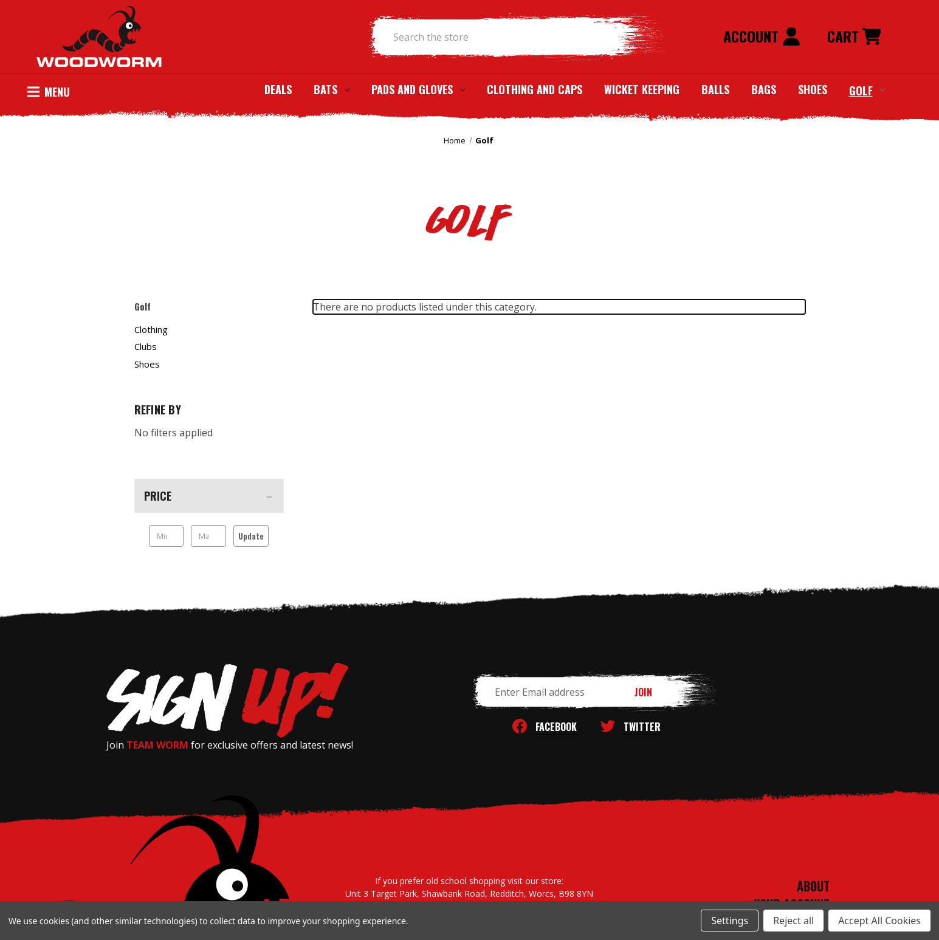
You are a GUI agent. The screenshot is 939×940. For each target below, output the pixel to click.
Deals (278, 89)
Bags (763, 89)
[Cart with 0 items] (854, 37)
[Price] (209, 496)
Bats (331, 89)
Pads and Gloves (418, 89)
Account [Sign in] (761, 36)
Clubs (145, 346)
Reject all (793, 920)
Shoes (812, 89)
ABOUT (813, 886)
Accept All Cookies (879, 920)
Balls (715, 89)
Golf (867, 89)
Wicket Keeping (641, 89)
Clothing (151, 329)
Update (251, 536)
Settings (729, 920)
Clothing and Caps (534, 89)
